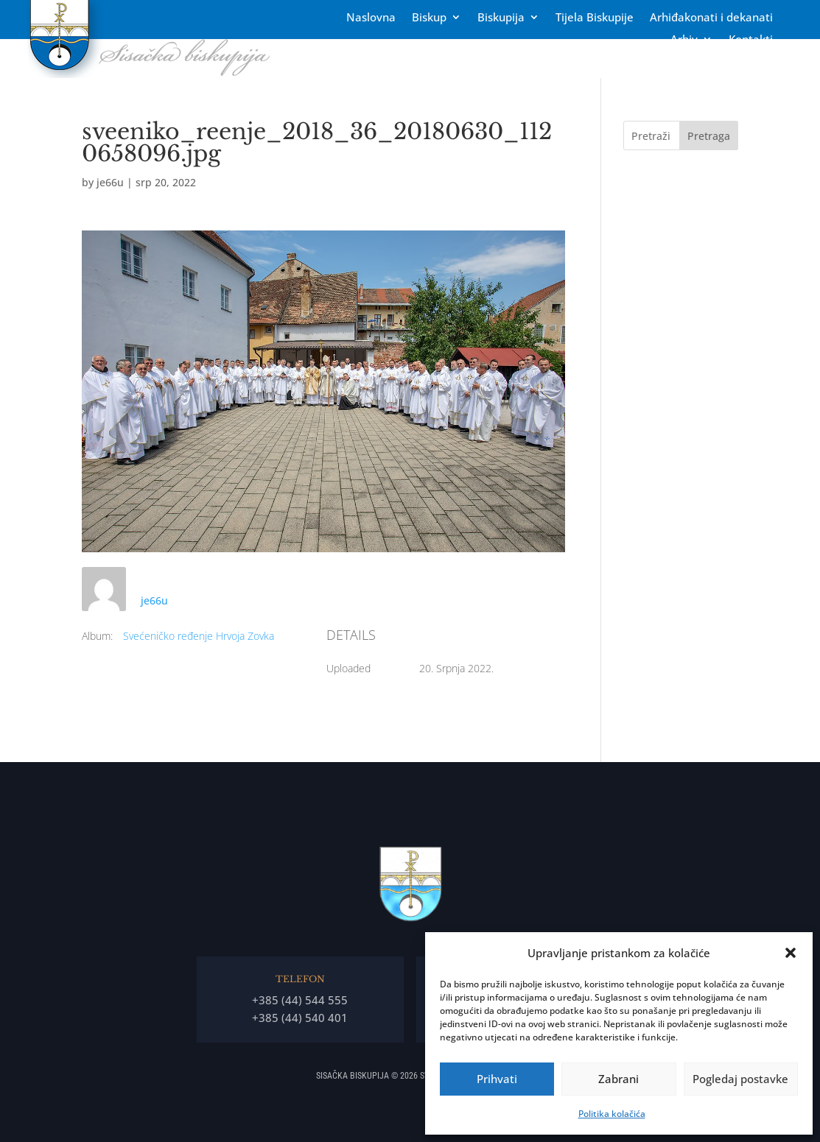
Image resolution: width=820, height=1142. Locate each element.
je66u (110, 182)
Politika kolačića (611, 1113)
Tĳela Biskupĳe (595, 18)
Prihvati (497, 1078)
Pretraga (708, 136)
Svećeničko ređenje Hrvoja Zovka (198, 636)
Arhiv (684, 40)
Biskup (429, 18)
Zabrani (618, 1078)
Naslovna (371, 18)
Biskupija (501, 18)
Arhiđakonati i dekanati (711, 18)
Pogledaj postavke (740, 1078)
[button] (790, 952)
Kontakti (751, 40)
